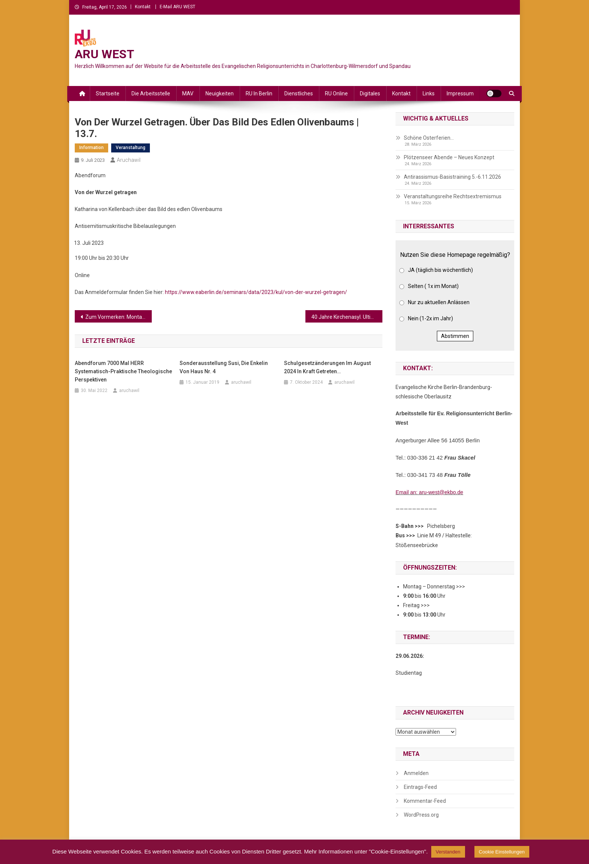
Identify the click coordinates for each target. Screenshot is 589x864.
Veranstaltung (130, 147)
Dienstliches (298, 93)
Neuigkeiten (219, 93)
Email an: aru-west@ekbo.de (429, 492)
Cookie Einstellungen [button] (502, 852)
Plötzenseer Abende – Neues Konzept (449, 157)
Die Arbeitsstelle (150, 93)
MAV (187, 93)
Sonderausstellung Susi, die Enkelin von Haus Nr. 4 (224, 367)
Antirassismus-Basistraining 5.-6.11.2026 (452, 177)
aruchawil (128, 160)
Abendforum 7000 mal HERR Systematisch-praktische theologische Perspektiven (123, 371)
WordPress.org (421, 815)
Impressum (460, 93)
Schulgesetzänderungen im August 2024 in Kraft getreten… (327, 367)
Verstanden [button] (448, 852)
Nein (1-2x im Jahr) (430, 318)
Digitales (370, 93)
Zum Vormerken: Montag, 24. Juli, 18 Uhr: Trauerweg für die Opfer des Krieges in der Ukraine (118, 317)
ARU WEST (104, 54)
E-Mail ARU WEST (177, 6)
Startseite (107, 93)
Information (91, 147)
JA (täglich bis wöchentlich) (440, 270)
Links (429, 93)
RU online (336, 93)
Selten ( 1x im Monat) (433, 286)
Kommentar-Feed (425, 801)
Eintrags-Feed (420, 787)
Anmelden (416, 773)
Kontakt (143, 6)
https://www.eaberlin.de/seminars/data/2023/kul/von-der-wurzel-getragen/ (256, 292)
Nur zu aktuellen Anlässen (439, 302)
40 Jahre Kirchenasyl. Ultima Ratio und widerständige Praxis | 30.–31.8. (346, 317)
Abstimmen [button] (455, 336)
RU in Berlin (259, 93)
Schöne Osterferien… (429, 138)
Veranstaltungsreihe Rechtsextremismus (452, 196)
